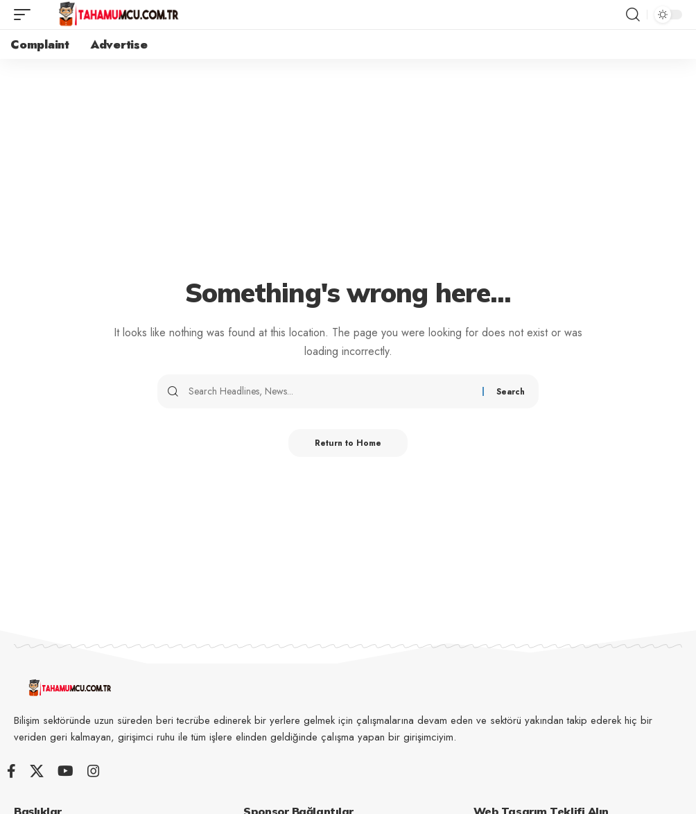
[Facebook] (11, 771)
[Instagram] (93, 771)
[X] (36, 771)
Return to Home (348, 443)
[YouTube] (65, 771)
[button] (25, 14)
